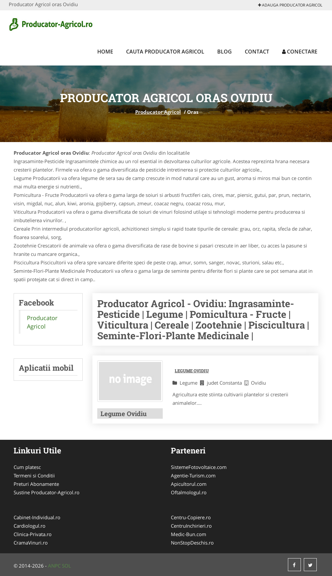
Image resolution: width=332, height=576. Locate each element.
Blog (224, 51)
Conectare (299, 51)
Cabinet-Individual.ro (37, 517)
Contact (257, 51)
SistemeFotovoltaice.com (199, 467)
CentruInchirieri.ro (191, 525)
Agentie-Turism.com (193, 475)
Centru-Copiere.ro (191, 517)
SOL (66, 565)
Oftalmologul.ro (189, 492)
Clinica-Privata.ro (33, 534)
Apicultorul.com (189, 484)
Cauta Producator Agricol (165, 51)
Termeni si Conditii (34, 475)
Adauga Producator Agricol (290, 5)
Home (105, 51)
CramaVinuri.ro (31, 542)
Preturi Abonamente (36, 484)
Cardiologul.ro (29, 525)
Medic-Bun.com (188, 534)
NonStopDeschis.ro (192, 542)
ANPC (54, 565)
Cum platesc (27, 467)
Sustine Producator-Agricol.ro (46, 492)
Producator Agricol (158, 112)
